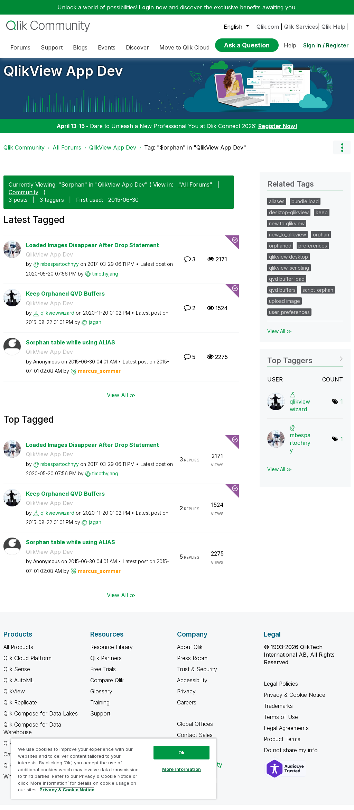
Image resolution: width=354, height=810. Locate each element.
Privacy (186, 696)
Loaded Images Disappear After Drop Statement (92, 250)
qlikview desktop (288, 262)
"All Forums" (195, 189)
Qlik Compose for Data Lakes (40, 718)
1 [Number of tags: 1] (342, 406)
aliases (277, 206)
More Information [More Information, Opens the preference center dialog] (181, 769)
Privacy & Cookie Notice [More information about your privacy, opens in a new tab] (66, 789)
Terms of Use (281, 722)
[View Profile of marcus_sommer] (99, 376)
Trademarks (278, 711)
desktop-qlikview (289, 217)
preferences (312, 251)
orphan (321, 240)
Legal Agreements (286, 733)
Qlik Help (333, 26)
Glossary (101, 696)
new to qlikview (287, 229)
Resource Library (111, 652)
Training (100, 707)
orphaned (280, 251)
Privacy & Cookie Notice (294, 699)
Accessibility (192, 685)
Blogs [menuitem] (80, 47)
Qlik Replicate (20, 707)
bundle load (305, 206)
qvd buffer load (287, 284)
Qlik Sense (16, 674)
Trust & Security (197, 674)
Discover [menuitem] (137, 47)
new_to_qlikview (287, 240)
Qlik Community (24, 152)
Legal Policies (281, 688)
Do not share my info (291, 755)
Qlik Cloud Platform (27, 663)
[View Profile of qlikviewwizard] (57, 318)
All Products (18, 652)
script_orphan (317, 295)
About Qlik (190, 652)
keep (322, 217)
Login (146, 7)
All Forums (67, 152)
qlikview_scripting (289, 273)
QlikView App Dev (63, 76)
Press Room (192, 663)
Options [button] (342, 153)
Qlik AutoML (18, 685)
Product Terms (282, 744)
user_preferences (289, 317)
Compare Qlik (107, 685)
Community (23, 197)
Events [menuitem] (106, 47)
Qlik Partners (106, 663)
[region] (113, 768)
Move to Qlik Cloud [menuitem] (184, 47)
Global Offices (195, 729)
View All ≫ (121, 400)
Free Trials (103, 674)
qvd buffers (282, 295)
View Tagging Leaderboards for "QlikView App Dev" (305, 363)
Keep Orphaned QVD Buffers (65, 298)
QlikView (14, 696)
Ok (181, 752)
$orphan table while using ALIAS (70, 347)
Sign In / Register (326, 45)
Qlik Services (301, 26)
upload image (284, 306)
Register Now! (277, 131)
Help (290, 45)
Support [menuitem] (52, 47)
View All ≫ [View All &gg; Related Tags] (279, 336)
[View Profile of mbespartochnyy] (59, 269)
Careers (186, 707)
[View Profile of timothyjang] (105, 279)
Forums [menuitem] (20, 47)
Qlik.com (268, 26)
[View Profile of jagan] (95, 327)
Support (100, 718)
